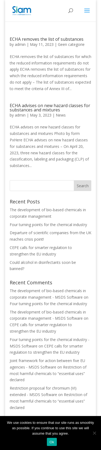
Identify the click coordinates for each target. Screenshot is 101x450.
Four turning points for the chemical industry (48, 224)
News (61, 115)
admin (20, 44)
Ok (52, 442)
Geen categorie (71, 44)
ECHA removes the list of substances (46, 39)
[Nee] (94, 433)
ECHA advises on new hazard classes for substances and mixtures (50, 108)
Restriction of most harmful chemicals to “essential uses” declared (48, 373)
